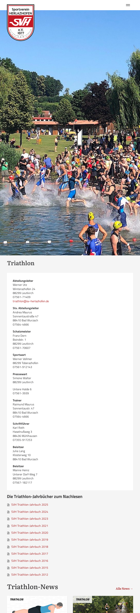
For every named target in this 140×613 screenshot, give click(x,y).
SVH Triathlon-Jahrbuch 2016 (29, 560)
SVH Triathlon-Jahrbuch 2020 (29, 532)
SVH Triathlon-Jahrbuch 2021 (29, 526)
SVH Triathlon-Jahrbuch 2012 (29, 574)
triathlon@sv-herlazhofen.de (31, 301)
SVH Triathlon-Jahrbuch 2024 (29, 511)
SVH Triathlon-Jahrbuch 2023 (29, 518)
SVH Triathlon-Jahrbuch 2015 (29, 567)
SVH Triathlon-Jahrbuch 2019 (29, 539)
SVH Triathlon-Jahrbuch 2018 (29, 546)
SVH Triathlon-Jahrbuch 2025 (29, 504)
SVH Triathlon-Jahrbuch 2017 (29, 553)
